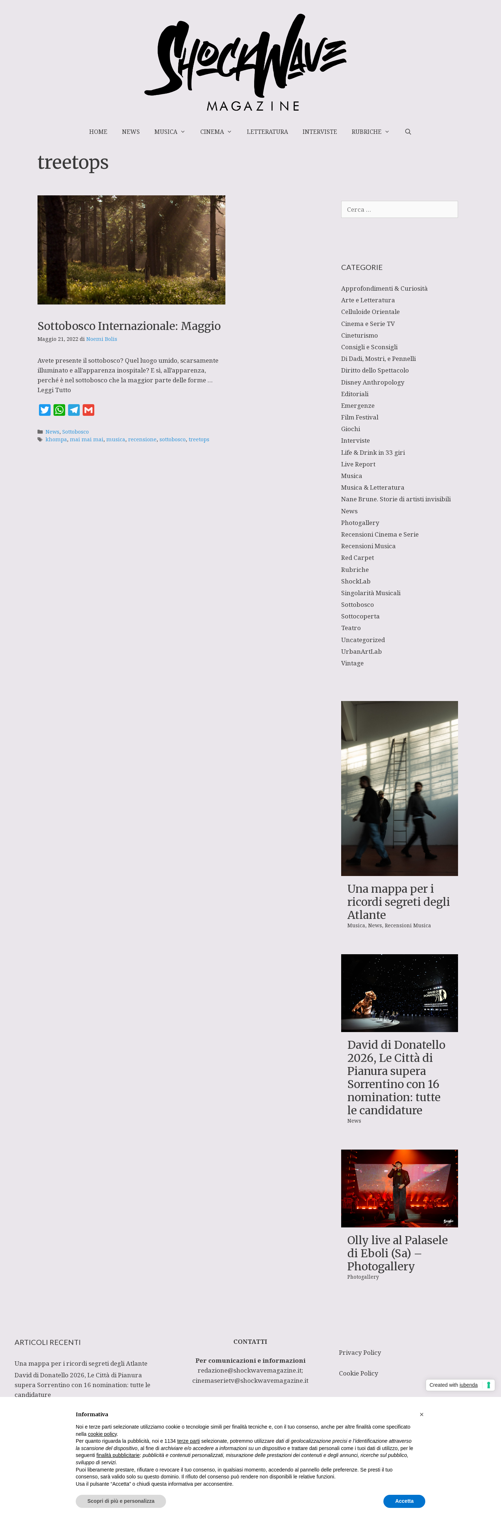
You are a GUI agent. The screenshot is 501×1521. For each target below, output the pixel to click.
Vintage (352, 663)
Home (98, 132)
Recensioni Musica (368, 546)
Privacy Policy (360, 1352)
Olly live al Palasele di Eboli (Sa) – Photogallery (397, 1253)
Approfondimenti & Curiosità (384, 288)
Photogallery (360, 522)
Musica (173, 132)
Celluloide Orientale (370, 311)
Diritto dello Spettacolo (375, 370)
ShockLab (356, 581)
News (131, 132)
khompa (56, 439)
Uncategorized (363, 640)
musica (115, 439)
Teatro (351, 628)
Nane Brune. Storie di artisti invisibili (396, 499)
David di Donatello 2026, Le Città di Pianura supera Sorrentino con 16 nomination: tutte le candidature (396, 1077)
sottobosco (172, 439)
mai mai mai (86, 439)
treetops (199, 439)
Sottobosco (75, 431)
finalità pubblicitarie (118, 1455)
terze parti (188, 1441)
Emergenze (358, 405)
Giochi (350, 429)
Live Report (358, 464)
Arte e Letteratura (368, 300)
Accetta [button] (404, 1501)
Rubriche (374, 132)
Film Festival (359, 417)
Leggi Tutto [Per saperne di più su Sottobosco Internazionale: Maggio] (54, 390)
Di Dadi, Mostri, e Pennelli (378, 358)
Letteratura (267, 132)
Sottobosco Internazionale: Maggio (129, 326)
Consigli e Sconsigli (369, 347)
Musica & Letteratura (373, 487)
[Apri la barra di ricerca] (408, 132)
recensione (142, 439)
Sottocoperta (360, 616)
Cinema (220, 132)
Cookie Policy (358, 1373)
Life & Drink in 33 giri (373, 452)
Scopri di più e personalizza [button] (120, 1501)
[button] (421, 1414)
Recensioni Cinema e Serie (380, 534)
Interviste (320, 132)
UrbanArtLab (361, 651)
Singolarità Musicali (371, 593)
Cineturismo (359, 335)
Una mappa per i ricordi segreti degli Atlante (398, 902)
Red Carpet (357, 557)
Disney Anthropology (373, 382)
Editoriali (354, 394)
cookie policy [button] (102, 1434)
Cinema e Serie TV (368, 323)
